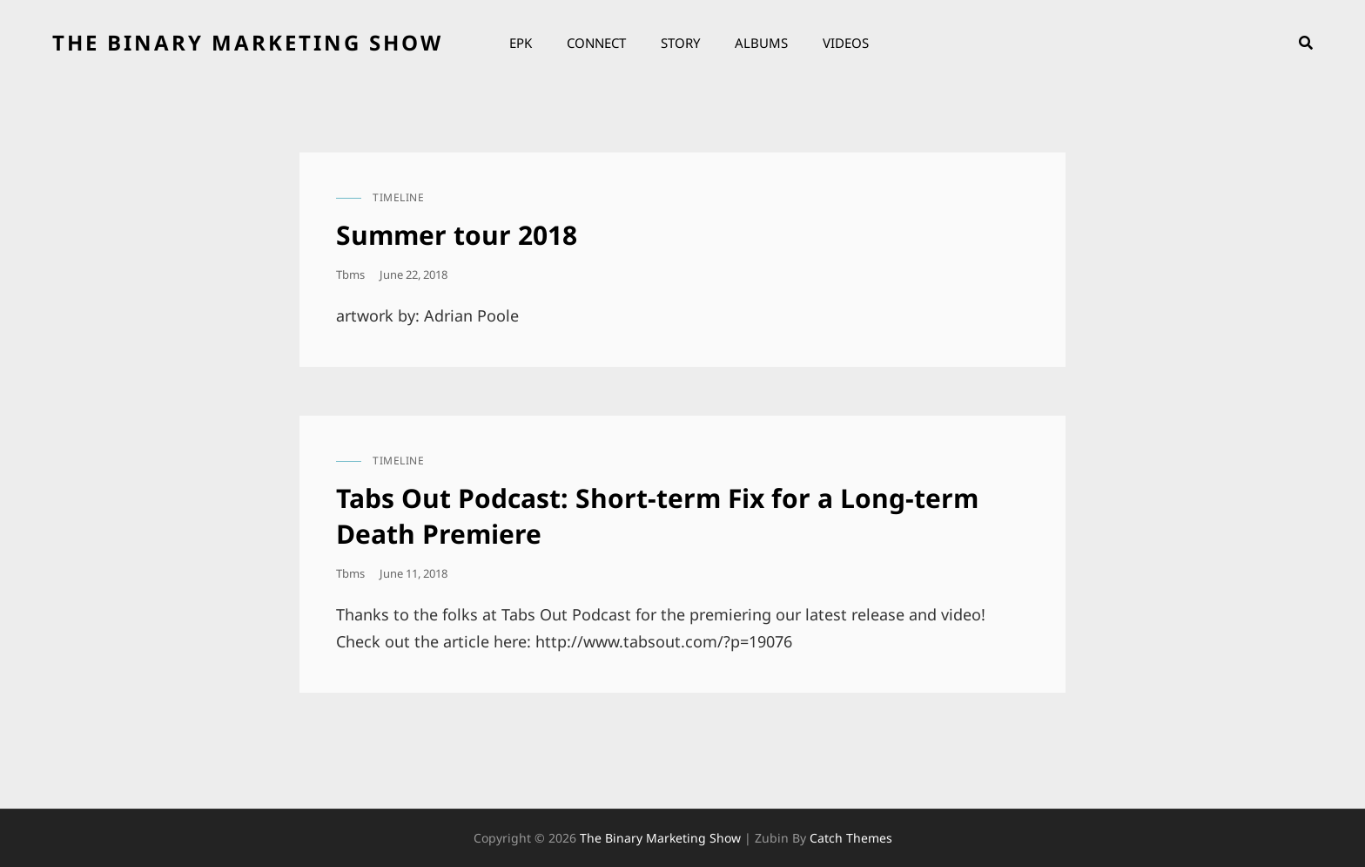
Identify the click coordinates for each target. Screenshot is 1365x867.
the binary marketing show (247, 42)
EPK (520, 42)
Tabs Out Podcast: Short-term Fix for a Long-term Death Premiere (657, 516)
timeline (398, 197)
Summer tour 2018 (456, 235)
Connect (596, 42)
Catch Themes (851, 838)
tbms (350, 274)
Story (680, 42)
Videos (846, 42)
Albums (761, 42)
